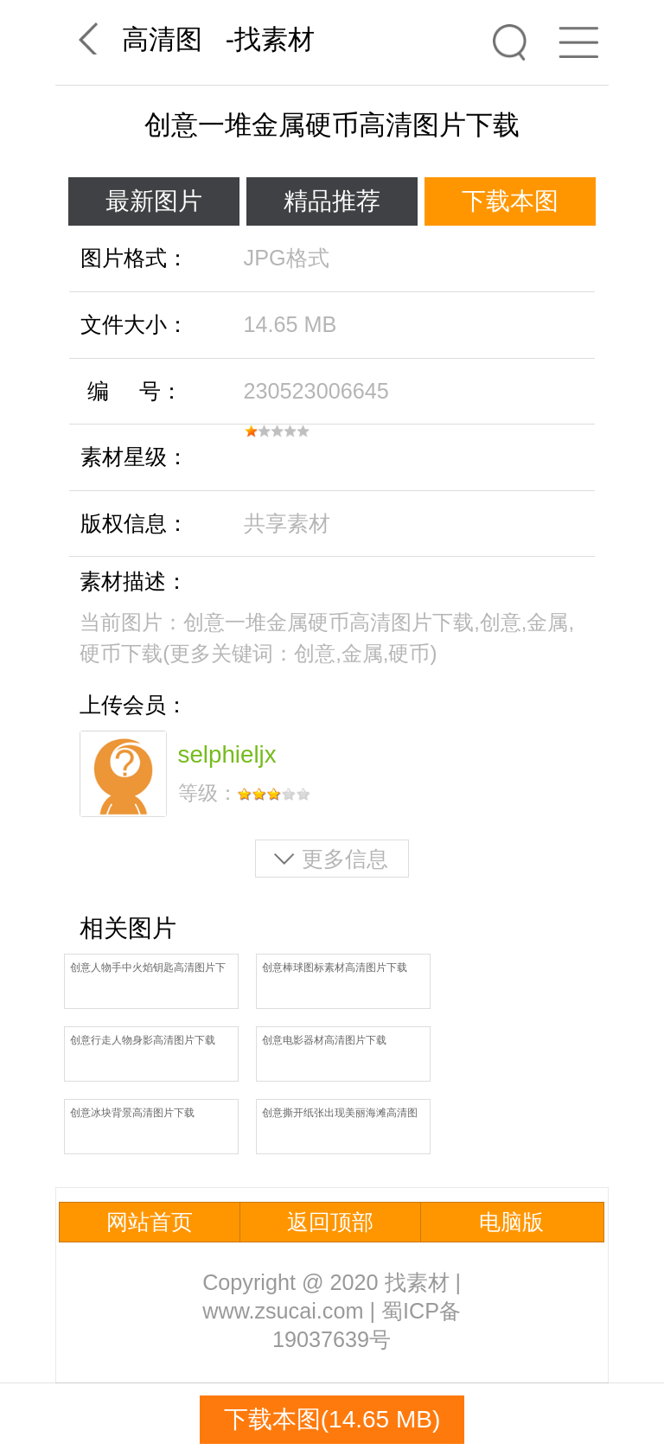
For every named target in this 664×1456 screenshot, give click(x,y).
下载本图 (510, 201)
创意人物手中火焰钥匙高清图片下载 (148, 968)
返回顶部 (330, 1222)
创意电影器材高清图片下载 (324, 1040)
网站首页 (149, 1222)
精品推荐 (332, 201)
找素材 (274, 39)
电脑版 (511, 1222)
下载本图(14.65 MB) (332, 1419)
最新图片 (153, 201)
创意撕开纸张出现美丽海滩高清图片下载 (340, 1114)
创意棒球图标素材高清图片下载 (334, 967)
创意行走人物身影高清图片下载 (142, 1040)
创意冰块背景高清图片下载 (132, 1113)
